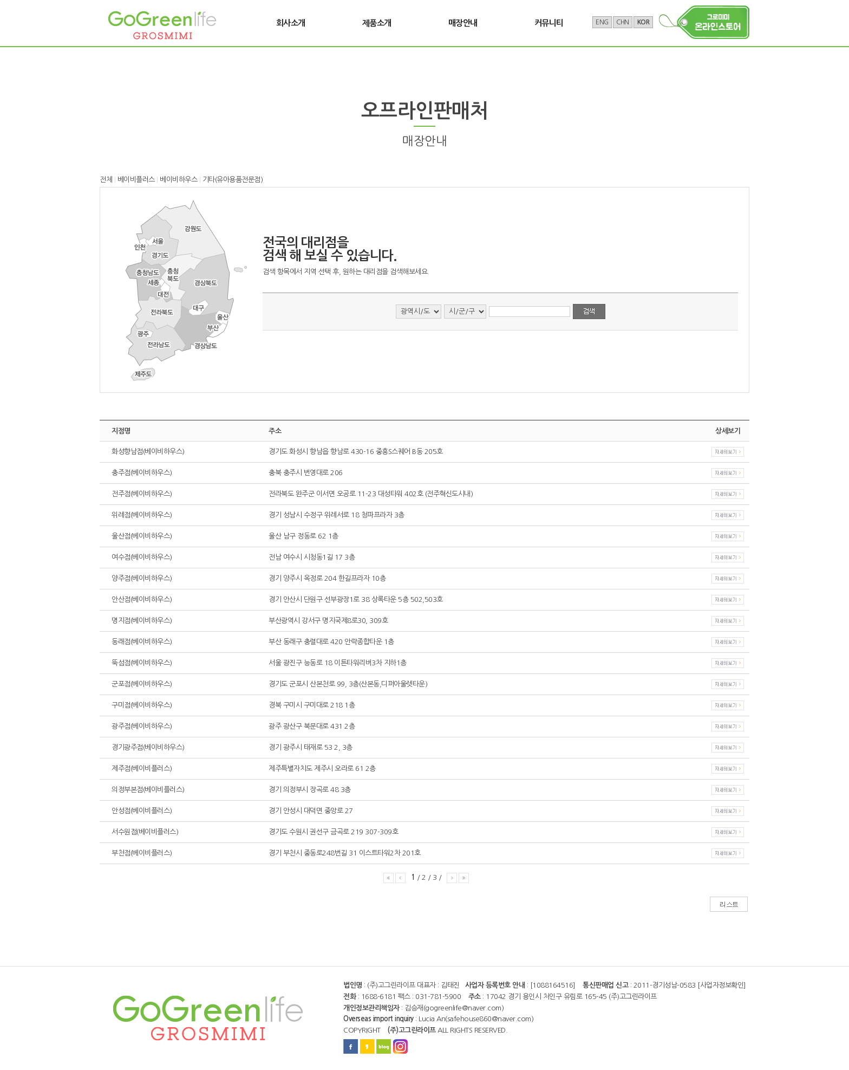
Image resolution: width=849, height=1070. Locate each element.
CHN (622, 22)
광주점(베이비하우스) (142, 726)
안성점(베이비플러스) (142, 810)
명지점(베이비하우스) (142, 620)
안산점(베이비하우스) (142, 599)
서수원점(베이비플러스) (145, 831)
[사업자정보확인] (721, 985)
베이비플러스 (136, 179)
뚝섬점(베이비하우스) (142, 662)
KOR (643, 22)
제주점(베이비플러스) (142, 768)
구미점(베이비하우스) (142, 705)
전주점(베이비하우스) (142, 493)
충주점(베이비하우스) (142, 472)
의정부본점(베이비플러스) (148, 789)
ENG (602, 22)
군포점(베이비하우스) (142, 684)
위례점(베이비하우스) (142, 514)
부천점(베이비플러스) (142, 853)
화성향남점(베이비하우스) (148, 451)
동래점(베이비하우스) (142, 641)
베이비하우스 (178, 179)
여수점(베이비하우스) (142, 557)
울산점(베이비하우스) (142, 536)
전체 (106, 179)
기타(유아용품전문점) (233, 179)
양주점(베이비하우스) (142, 578)
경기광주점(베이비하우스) (148, 747)
